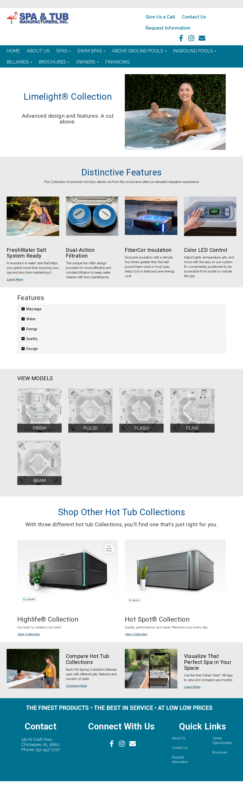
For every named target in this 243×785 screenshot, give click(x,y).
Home (13, 51)
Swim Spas (91, 51)
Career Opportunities (222, 740)
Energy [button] (29, 329)
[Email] (202, 39)
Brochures (54, 62)
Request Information (167, 28)
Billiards (19, 62)
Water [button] (28, 319)
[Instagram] (190, 39)
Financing (117, 62)
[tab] (121, 309)
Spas (63, 51)
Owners (87, 62)
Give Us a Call (160, 17)
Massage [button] (31, 309)
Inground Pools (194, 51)
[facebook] (179, 39)
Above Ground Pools (139, 51)
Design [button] (29, 349)
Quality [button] (29, 339)
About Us (38, 51)
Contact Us (194, 17)
